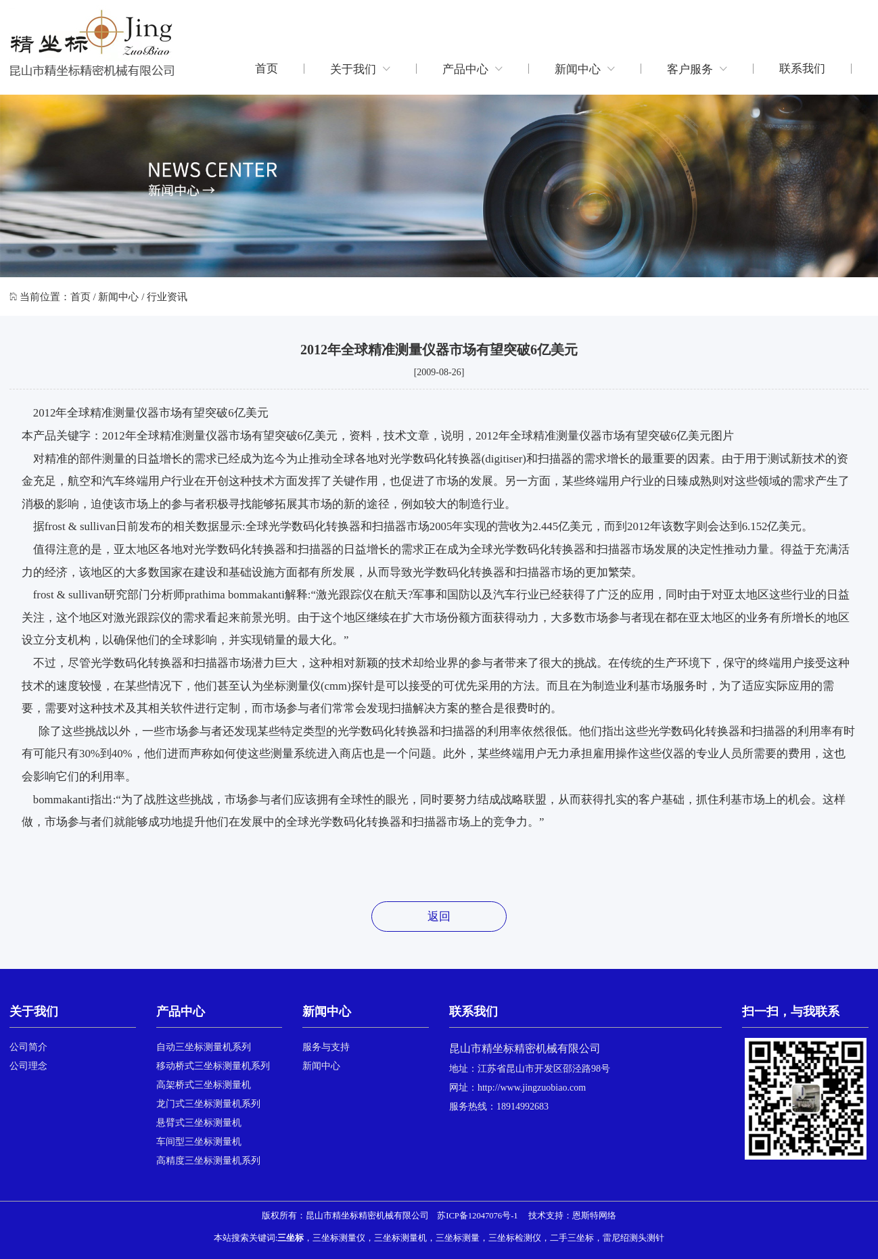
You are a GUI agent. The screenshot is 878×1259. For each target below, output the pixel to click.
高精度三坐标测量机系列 (208, 1161)
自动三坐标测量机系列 (203, 1047)
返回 (439, 916)
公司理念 (28, 1066)
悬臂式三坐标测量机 (198, 1123)
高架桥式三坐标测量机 (203, 1085)
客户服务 (697, 69)
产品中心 (472, 69)
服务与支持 (326, 1047)
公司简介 (28, 1047)
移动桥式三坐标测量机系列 (213, 1066)
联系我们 (802, 69)
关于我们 (360, 69)
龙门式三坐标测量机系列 (208, 1104)
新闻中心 (585, 69)
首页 (266, 69)
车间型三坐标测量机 (198, 1142)
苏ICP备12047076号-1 (477, 1215)
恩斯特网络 (594, 1215)
